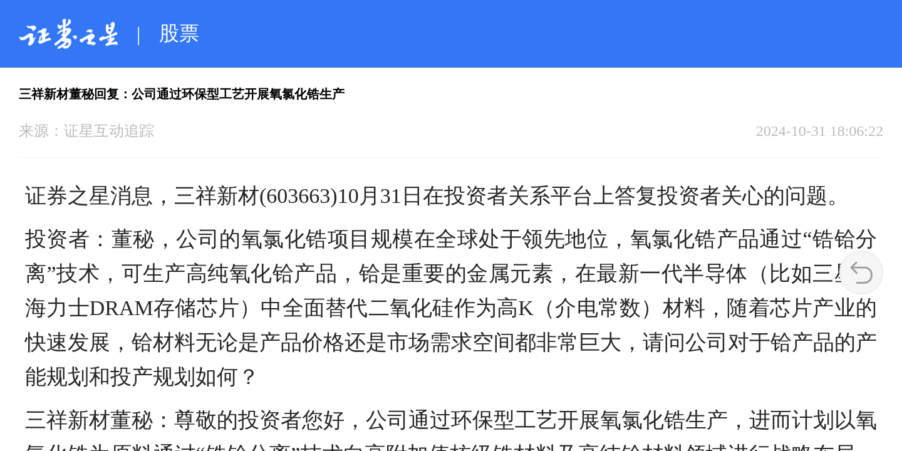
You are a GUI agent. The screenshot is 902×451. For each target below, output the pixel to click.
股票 (179, 33)
